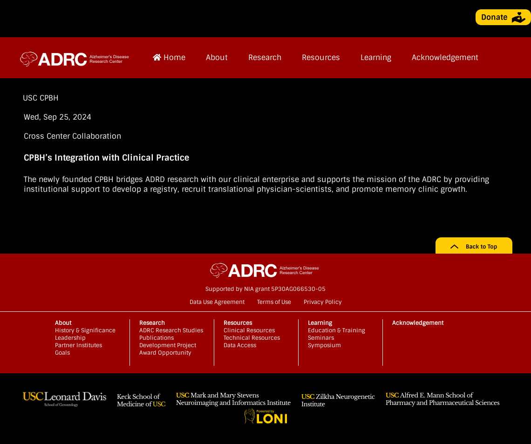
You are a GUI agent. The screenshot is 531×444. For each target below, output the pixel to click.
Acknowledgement (445, 57)
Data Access (240, 345)
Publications (156, 338)
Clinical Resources (249, 330)
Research (264, 57)
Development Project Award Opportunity (167, 349)
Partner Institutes (78, 345)
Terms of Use (274, 302)
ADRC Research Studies (171, 330)
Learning (376, 57)
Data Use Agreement (217, 302)
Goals (62, 353)
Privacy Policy (323, 302)
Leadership (70, 338)
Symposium (324, 345)
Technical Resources (252, 338)
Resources (321, 57)
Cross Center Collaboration (72, 136)
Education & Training (336, 330)
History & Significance (85, 330)
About (217, 57)
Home (169, 57)
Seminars (321, 338)
